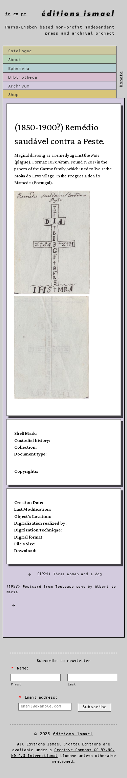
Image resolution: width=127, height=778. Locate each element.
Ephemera (18, 69)
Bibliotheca (23, 77)
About (14, 60)
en (16, 14)
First (16, 684)
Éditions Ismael (73, 734)
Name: (20, 668)
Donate (121, 79)
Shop (13, 95)
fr (7, 14)
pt (23, 14)
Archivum (18, 86)
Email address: (38, 697)
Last (72, 684)
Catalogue (20, 51)
